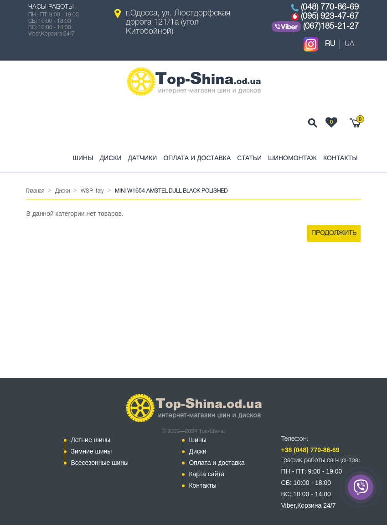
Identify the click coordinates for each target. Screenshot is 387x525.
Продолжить (333, 233)
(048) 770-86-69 (330, 7)
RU (330, 44)
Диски (111, 158)
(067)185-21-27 (331, 26)
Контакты (340, 158)
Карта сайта (206, 474)
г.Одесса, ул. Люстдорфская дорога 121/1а (178, 22)
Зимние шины (91, 451)
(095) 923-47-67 (330, 16)
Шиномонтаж (292, 158)
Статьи (249, 158)
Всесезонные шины (100, 462)
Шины (82, 158)
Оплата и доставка (197, 158)
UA (349, 44)
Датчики (142, 158)
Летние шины (90, 439)
